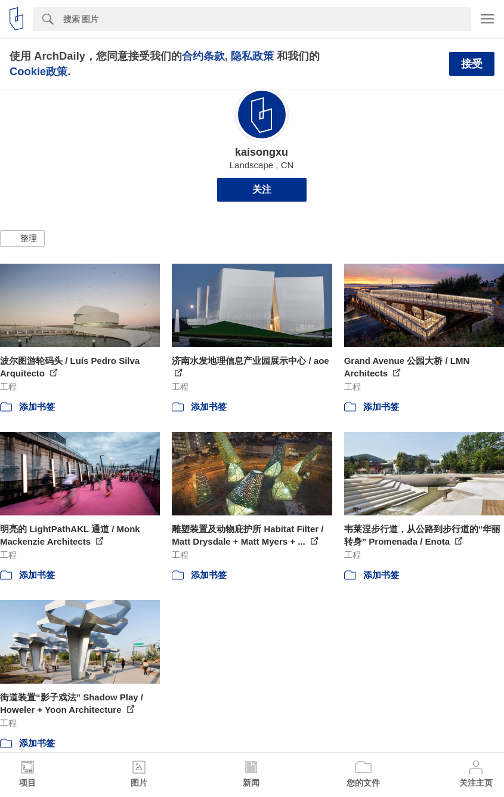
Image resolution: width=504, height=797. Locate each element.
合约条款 (203, 56)
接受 (472, 64)
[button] (22, 238)
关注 (261, 189)
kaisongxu (261, 152)
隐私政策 (252, 56)
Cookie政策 (38, 71)
